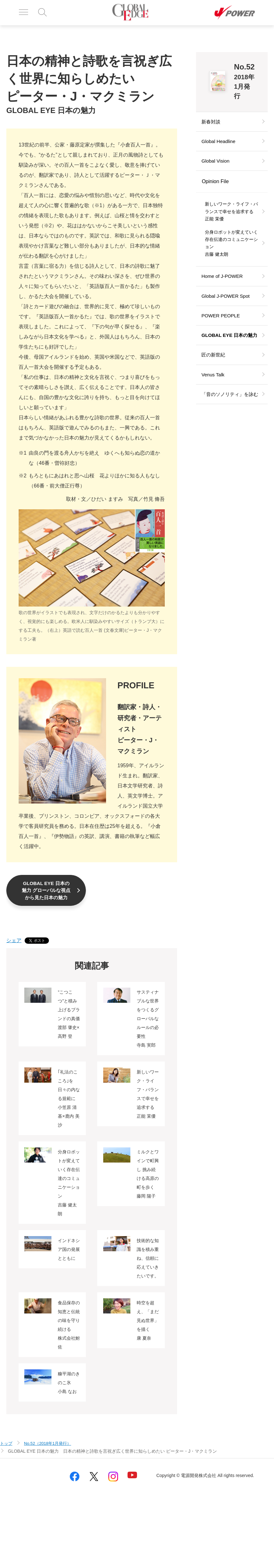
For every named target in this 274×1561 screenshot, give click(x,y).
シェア (13, 949)
